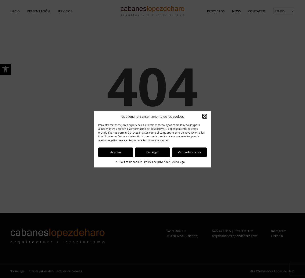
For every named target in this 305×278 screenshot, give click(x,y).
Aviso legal (178, 161)
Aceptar (115, 152)
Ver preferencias (189, 152)
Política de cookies (131, 161)
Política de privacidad (157, 161)
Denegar (152, 152)
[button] (204, 116)
